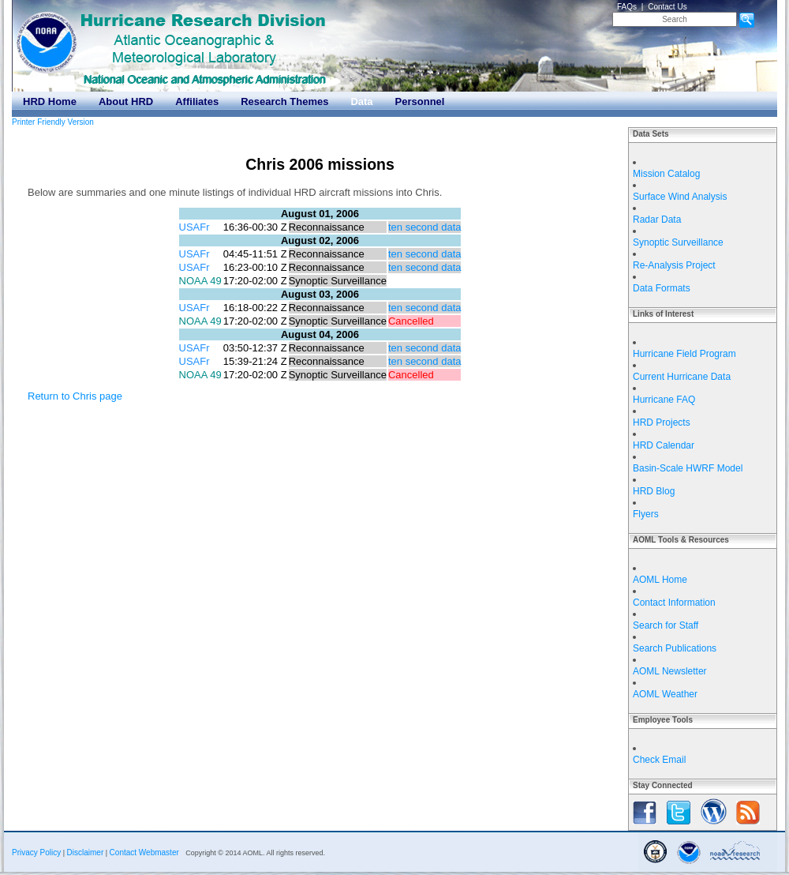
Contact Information (674, 602)
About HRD (126, 101)
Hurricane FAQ (664, 399)
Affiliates (197, 101)
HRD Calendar (663, 445)
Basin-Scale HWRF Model (687, 468)
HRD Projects (661, 422)
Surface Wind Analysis (680, 196)
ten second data (425, 227)
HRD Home (50, 101)
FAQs (627, 6)
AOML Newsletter (670, 671)
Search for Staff (665, 625)
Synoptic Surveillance (678, 242)
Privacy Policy (36, 852)
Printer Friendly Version (53, 122)
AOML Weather (665, 694)
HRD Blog (654, 491)
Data (361, 101)
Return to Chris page (75, 396)
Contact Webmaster (144, 852)
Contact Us (667, 6)
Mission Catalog (666, 173)
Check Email (659, 759)
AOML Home (660, 579)
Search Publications (674, 648)
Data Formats (661, 288)
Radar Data (657, 219)
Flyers (646, 514)
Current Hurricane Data (682, 376)
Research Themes (284, 101)
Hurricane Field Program (684, 353)
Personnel (420, 101)
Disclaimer (85, 852)
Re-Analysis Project (674, 265)
